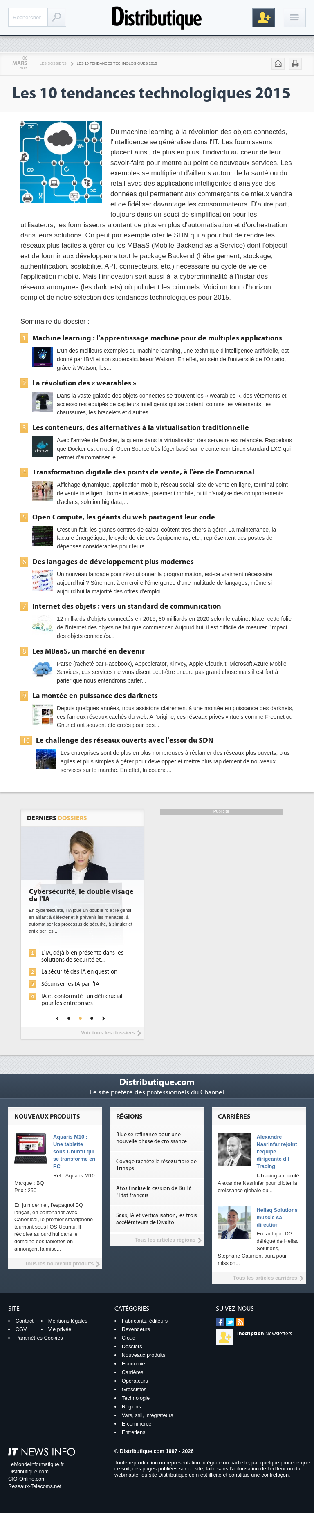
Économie (133, 1364)
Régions (131, 1406)
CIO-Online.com (27, 1479)
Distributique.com (28, 1471)
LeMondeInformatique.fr (36, 1464)
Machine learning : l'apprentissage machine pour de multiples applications (157, 337)
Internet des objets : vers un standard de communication (126, 606)
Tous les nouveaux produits (59, 1263)
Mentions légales (67, 1321)
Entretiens (134, 1432)
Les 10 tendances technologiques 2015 (117, 63)
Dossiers (132, 1346)
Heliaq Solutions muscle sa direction (277, 1217)
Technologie (136, 1398)
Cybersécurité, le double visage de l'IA (81, 895)
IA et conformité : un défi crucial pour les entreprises (82, 1000)
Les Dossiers (53, 63)
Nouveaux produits (144, 1355)
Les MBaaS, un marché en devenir (88, 651)
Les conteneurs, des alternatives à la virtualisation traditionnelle (140, 427)
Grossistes (134, 1389)
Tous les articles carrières (265, 1278)
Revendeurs (136, 1329)
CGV (21, 1329)
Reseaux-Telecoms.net (34, 1486)
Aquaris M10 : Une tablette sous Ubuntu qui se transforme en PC (74, 1151)
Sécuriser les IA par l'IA (70, 983)
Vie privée (60, 1329)
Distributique (157, 17)
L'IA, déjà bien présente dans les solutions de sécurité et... (82, 956)
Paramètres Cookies (39, 1338)
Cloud (128, 1338)
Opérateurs (135, 1381)
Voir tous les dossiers (108, 1033)
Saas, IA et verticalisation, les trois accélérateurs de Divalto (156, 1219)
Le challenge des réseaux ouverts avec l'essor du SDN (124, 740)
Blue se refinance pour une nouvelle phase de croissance (151, 1138)
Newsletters (264, 1333)
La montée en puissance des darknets (95, 695)
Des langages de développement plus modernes (113, 561)
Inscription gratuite (263, 17)
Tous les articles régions (165, 1240)
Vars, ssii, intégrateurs (147, 1415)
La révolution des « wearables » (84, 382)
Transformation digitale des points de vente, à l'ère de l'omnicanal (143, 472)
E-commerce (137, 1424)
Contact (25, 1321)
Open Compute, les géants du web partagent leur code (123, 517)
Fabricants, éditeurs (145, 1321)
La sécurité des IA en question (79, 971)
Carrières (133, 1372)
